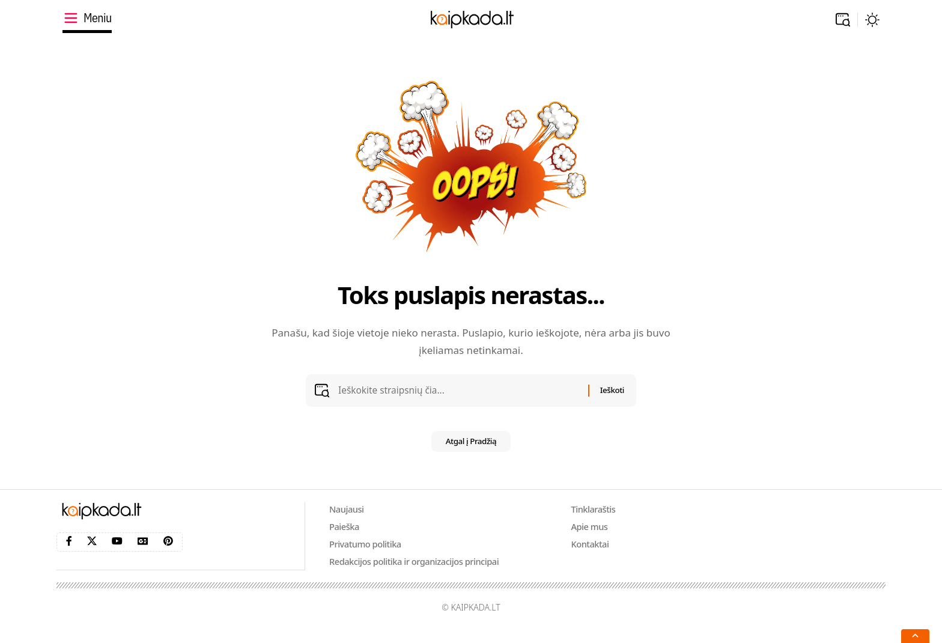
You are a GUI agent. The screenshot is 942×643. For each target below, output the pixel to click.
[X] (92, 550)
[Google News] (143, 550)
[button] (843, 20)
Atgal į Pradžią (471, 451)
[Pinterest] (168, 550)
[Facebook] (69, 550)
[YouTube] (117, 550)
